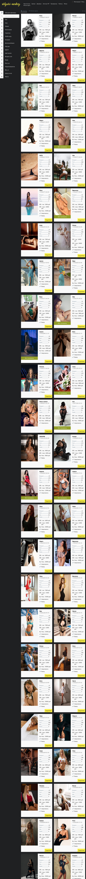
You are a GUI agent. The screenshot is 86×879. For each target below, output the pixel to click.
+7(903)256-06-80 (44, 438)
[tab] (24, 11)
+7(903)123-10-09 (44, 647)
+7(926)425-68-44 (44, 473)
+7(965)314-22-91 (44, 508)
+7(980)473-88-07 (44, 17)
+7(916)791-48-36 (77, 298)
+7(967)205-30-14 (77, 368)
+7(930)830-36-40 (77, 438)
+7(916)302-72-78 (77, 508)
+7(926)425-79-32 (77, 473)
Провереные (54, 4)
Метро (65, 4)
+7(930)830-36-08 (77, 227)
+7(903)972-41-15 (77, 543)
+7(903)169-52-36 (77, 647)
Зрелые (33, 4)
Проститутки (27, 4)
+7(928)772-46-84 (77, 157)
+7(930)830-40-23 (77, 787)
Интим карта (27, 5)
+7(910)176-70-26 (77, 682)
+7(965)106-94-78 (44, 613)
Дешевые (39, 4)
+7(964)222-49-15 (44, 52)
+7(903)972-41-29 (44, 403)
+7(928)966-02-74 (77, 333)
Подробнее (48, 45)
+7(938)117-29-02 (44, 157)
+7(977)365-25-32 (77, 403)
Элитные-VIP (46, 4)
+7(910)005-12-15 (44, 333)
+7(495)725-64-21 (77, 122)
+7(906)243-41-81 (44, 227)
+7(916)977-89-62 (77, 192)
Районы (61, 4)
